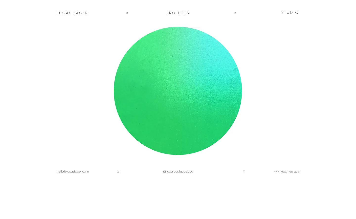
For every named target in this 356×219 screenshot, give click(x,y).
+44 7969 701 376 (286, 172)
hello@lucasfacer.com (73, 171)
